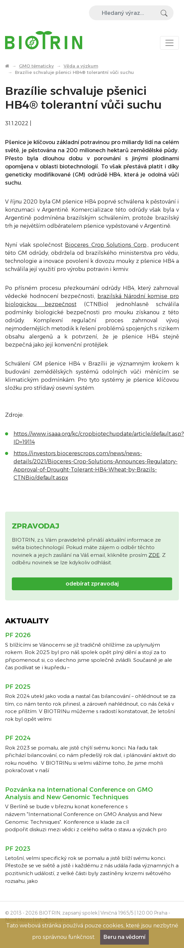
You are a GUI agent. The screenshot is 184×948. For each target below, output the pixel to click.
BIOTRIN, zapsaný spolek (68, 913)
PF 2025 (17, 686)
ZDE (154, 555)
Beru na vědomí (124, 937)
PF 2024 (18, 738)
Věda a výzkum (81, 66)
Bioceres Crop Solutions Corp (105, 245)
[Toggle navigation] (169, 43)
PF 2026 (18, 635)
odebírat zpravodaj (92, 583)
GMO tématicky (36, 66)
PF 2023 (17, 848)
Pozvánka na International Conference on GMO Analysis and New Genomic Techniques (79, 793)
